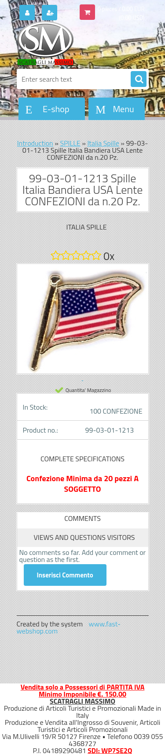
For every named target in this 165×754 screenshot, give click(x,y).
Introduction (35, 143)
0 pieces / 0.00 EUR (121, 8)
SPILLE (70, 143)
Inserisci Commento (65, 575)
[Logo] (77, 43)
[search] (139, 79)
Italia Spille (103, 143)
